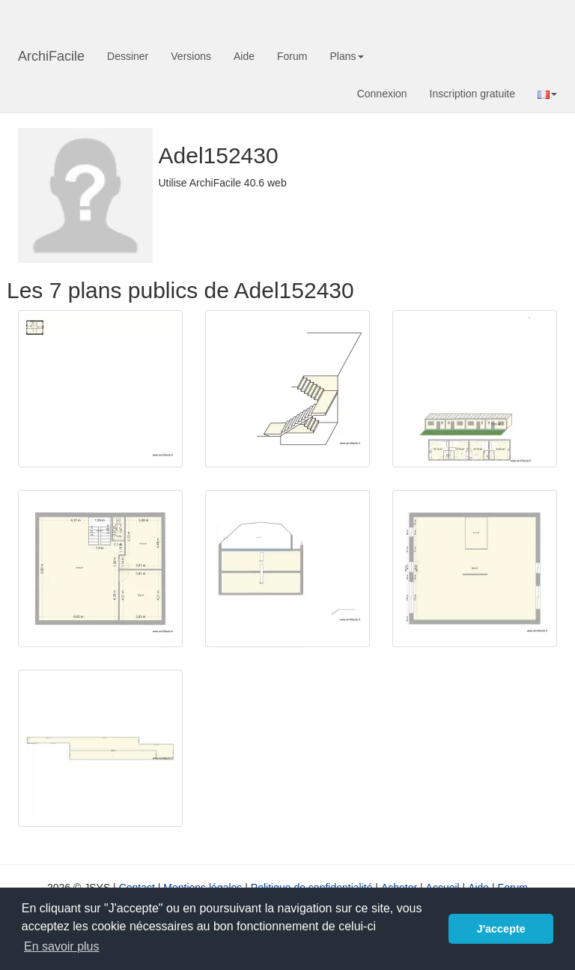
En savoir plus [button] (62, 946)
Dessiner (127, 56)
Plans (346, 56)
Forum (292, 56)
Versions (191, 56)
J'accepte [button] (501, 929)
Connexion (382, 94)
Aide (244, 56)
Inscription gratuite (472, 94)
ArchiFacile (51, 56)
